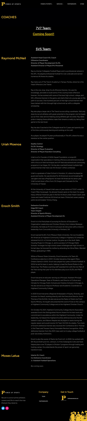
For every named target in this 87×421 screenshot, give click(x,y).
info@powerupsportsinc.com (73, 398)
